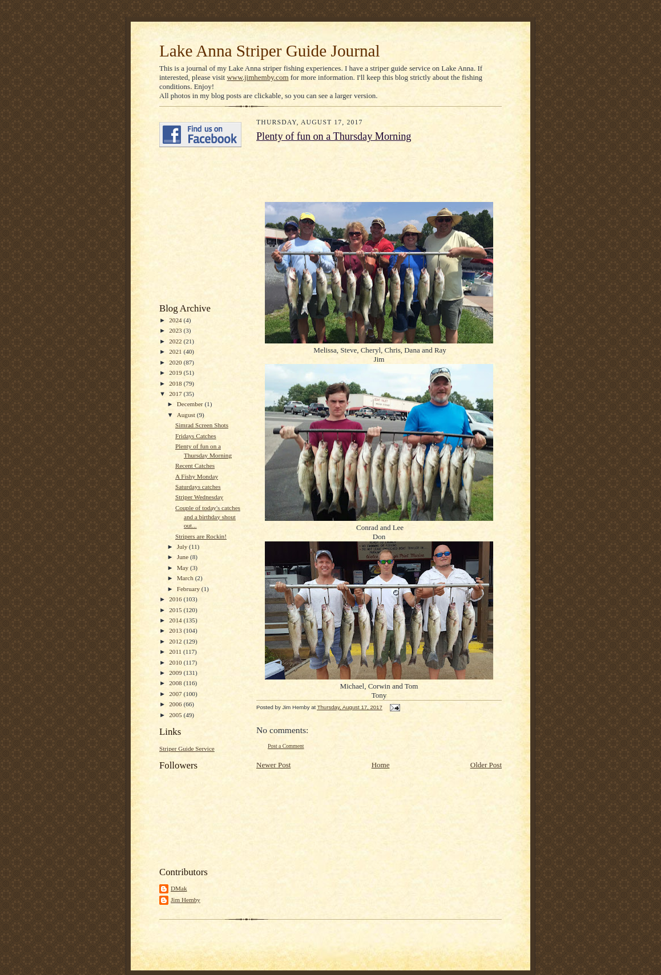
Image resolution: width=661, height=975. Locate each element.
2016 (176, 599)
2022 (176, 341)
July (183, 546)
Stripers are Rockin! (201, 536)
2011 (176, 651)
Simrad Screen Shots (201, 425)
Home (381, 764)
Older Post (486, 764)
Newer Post (273, 764)
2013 (176, 630)
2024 (176, 320)
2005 (176, 714)
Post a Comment (286, 746)
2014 (176, 620)
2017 (176, 393)
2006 (176, 704)
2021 (176, 351)
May (183, 567)
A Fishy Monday (196, 476)
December (191, 403)
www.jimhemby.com (257, 77)
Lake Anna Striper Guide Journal (269, 51)
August (187, 414)
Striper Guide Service (187, 748)
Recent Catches (195, 465)
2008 (176, 682)
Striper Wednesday (199, 496)
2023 (176, 330)
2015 (176, 609)
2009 (176, 672)
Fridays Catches (195, 435)
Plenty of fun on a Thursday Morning (333, 136)
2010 (176, 662)
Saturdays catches (198, 486)
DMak (179, 888)
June (183, 556)
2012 (176, 641)
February (189, 588)
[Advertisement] (193, 225)
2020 (176, 362)
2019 (176, 372)
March (186, 578)
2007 (176, 693)
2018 (176, 383)
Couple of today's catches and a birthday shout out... (207, 516)
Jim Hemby (185, 899)
